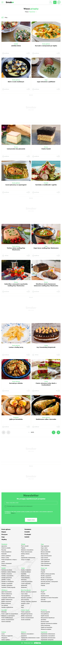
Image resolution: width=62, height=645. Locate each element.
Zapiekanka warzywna (47, 634)
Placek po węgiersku (7, 630)
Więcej (12, 513)
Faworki (43, 588)
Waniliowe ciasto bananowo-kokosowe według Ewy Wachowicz (46, 285)
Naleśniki (4, 548)
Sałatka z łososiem (6, 568)
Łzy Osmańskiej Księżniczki (46, 347)
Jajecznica (4, 541)
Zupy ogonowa (45, 541)
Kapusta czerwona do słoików (49, 618)
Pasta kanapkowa (6, 546)
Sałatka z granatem (6, 580)
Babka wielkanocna (6, 594)
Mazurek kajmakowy (26, 608)
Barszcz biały (44, 548)
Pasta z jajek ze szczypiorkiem (9, 608)
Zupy (46, 80)
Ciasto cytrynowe (26, 578)
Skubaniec (24, 582)
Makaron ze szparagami (8, 610)
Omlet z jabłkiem (6, 550)
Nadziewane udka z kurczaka (46, 419)
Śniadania (24, 529)
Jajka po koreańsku (16, 419)
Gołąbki (43, 564)
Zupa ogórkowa (45, 556)
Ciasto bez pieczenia (26, 576)
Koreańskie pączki (46, 596)
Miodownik (24, 580)
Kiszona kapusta (45, 607)
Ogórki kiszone (45, 610)
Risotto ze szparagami (47, 574)
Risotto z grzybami (46, 570)
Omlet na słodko (5, 543)
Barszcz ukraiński (45, 546)
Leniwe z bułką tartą (16, 347)
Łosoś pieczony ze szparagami (16, 185)
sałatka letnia (16, 46)
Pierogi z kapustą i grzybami (29, 596)
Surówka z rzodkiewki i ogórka (46, 185)
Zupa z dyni (44, 543)
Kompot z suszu (25, 598)
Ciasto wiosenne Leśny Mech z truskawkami (46, 384)
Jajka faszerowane (6, 586)
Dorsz (22, 550)
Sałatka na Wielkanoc (7, 576)
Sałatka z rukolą (5, 574)
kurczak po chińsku (16, 383)
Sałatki (16, 44)
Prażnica (3, 560)
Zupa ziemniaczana (46, 550)
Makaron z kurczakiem (27, 544)
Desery (16, 147)
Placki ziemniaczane (26, 546)
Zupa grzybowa (25, 590)
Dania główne (46, 44)
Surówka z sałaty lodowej (8, 566)
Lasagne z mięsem (46, 638)
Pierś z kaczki (24, 541)
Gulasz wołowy (5, 634)
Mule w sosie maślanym (16, 81)
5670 (32, 432)
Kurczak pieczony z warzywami (49, 576)
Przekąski (16, 417)
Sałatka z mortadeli (6, 578)
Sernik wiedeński (6, 616)
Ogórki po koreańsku (46, 622)
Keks (22, 602)
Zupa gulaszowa (45, 554)
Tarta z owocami (25, 607)
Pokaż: (31, 12)
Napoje (43, 529)
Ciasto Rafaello (25, 572)
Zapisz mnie (31, 520)
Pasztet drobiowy (6, 590)
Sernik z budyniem (26, 564)
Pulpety (23, 543)
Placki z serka (5, 552)
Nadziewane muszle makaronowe (30, 636)
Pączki (42, 586)
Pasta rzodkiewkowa (7, 612)
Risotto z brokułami (46, 572)
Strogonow (4, 632)
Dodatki (46, 183)
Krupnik (43, 566)
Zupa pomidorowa (46, 558)
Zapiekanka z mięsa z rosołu (48, 636)
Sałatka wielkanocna (7, 602)
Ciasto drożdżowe (26, 566)
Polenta (43, 580)
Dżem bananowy (45, 620)
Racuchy (3, 544)
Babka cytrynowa (6, 596)
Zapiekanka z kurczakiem (48, 630)
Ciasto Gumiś (46, 149)
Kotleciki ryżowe (45, 578)
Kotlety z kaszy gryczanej (48, 568)
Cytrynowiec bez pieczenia (16, 149)
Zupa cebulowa (45, 560)
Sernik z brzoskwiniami (7, 614)
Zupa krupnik (44, 544)
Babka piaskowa (6, 598)
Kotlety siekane (25, 548)
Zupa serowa (44, 552)
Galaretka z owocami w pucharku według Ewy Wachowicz (16, 285)
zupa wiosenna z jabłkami (46, 81)
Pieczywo (24, 532)
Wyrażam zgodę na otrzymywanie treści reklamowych (18, 506)
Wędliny (43, 534)
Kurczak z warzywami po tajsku (46, 46)
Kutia (22, 600)
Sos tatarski (4, 600)
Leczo (3, 628)
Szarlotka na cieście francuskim (49, 592)
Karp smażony (25, 594)
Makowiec (24, 574)
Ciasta (46, 345)
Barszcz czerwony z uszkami (29, 586)
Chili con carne (5, 636)
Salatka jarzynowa (6, 572)
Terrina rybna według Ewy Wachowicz (16, 249)
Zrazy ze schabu (25, 554)
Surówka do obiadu (6, 564)
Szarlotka (23, 568)
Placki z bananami (6, 558)
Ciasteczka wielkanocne (8, 592)
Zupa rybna (24, 588)
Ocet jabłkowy (45, 608)
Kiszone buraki (45, 616)
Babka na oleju (25, 570)
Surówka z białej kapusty (8, 582)
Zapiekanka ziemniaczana (48, 632)
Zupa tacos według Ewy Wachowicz (46, 248)
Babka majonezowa (26, 610)
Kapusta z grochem (26, 592)
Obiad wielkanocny (6, 588)
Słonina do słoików (46, 624)
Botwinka (4, 607)
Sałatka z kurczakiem (7, 570)
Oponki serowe (45, 590)
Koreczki (43, 594)
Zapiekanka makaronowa (28, 552)
